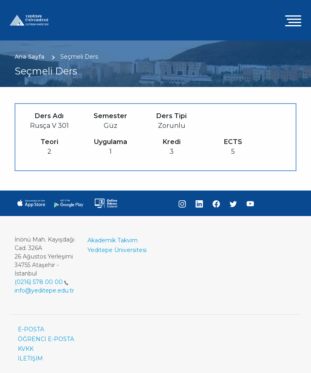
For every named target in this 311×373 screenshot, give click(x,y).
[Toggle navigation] (293, 20)
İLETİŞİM (30, 358)
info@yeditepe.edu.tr (44, 290)
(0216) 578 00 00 (41, 282)
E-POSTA (31, 329)
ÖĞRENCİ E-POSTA (46, 339)
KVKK (26, 348)
